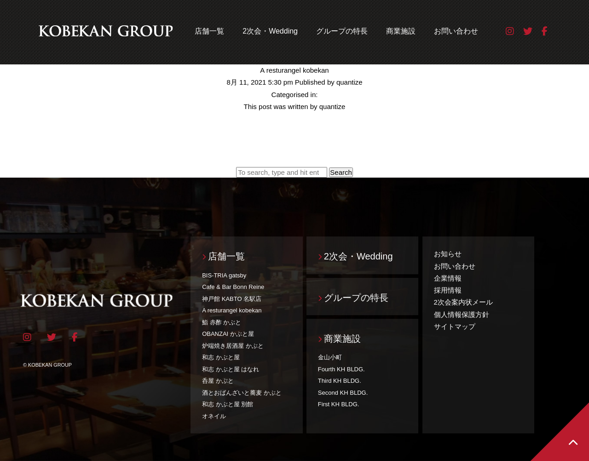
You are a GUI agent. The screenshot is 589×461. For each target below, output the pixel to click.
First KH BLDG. (338, 404)
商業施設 (401, 31)
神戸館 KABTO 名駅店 (231, 298)
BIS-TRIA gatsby (224, 275)
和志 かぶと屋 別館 (227, 404)
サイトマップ (454, 326)
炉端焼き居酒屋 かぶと (233, 345)
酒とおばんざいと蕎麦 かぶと (242, 392)
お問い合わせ (456, 31)
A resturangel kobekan (294, 70)
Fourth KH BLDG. (341, 369)
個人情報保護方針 (461, 314)
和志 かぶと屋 (221, 357)
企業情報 (448, 278)
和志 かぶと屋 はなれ (230, 369)
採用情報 (448, 290)
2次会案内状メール (463, 302)
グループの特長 (342, 31)
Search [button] (341, 172)
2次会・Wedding (270, 31)
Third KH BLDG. (339, 380)
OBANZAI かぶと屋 (228, 333)
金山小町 (330, 357)
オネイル (214, 416)
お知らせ (448, 254)
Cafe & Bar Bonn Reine (233, 286)
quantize (349, 82)
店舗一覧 (209, 31)
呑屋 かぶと (218, 380)
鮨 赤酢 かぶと (221, 322)
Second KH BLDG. (343, 392)
